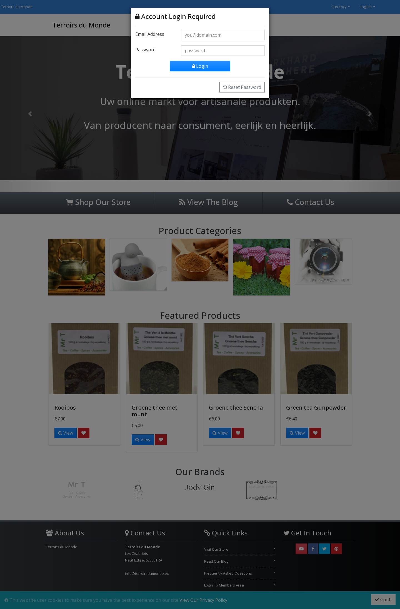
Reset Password (242, 86)
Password (145, 49)
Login (200, 65)
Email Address (149, 33)
